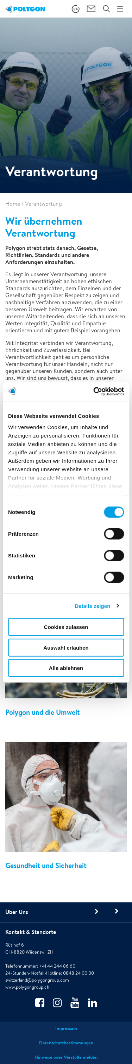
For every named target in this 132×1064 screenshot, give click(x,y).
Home (12, 204)
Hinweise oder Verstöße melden (66, 1057)
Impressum (66, 1028)
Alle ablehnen (66, 668)
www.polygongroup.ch (27, 987)
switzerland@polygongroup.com (37, 980)
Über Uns (16, 912)
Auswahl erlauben (65, 647)
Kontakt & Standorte (30, 932)
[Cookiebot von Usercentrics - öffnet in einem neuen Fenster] (94, 391)
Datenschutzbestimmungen (66, 1043)
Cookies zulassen (66, 627)
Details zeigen (92, 606)
